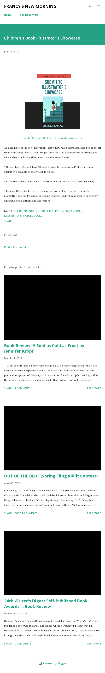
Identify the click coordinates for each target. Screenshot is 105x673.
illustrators (13, 215)
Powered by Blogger (52, 663)
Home (7, 14)
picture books (32, 215)
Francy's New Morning (30, 6)
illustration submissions (64, 211)
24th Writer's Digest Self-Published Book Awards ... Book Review (46, 603)
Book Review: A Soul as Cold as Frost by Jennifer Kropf (44, 348)
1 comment (22, 388)
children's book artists (30, 211)
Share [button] (8, 221)
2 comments (23, 643)
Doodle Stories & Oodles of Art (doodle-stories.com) (52, 138)
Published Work (29, 14)
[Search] (91, 6)
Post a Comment (15, 247)
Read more (94, 388)
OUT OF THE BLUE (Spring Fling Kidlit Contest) (51, 476)
